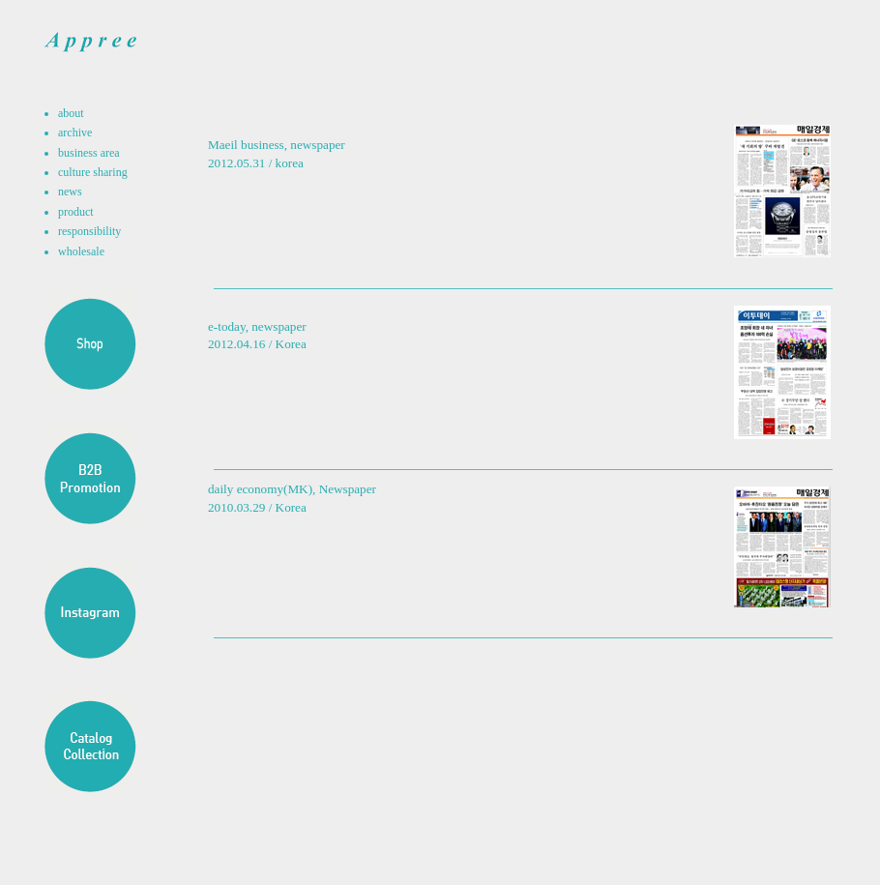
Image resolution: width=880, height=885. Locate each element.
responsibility (89, 231)
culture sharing (93, 172)
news (70, 191)
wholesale (81, 251)
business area (89, 153)
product (76, 212)
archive (75, 132)
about (71, 113)
